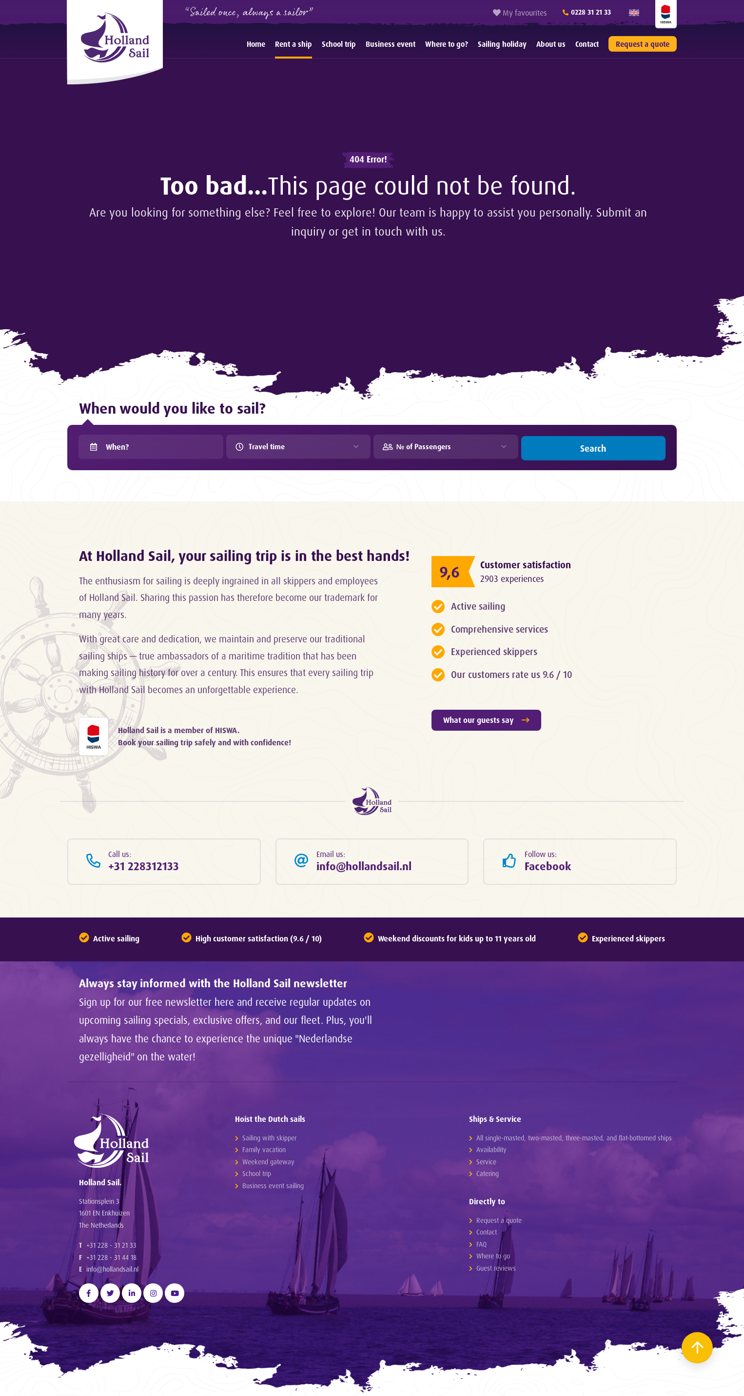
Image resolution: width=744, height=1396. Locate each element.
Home (256, 44)
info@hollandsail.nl (112, 1277)
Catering (487, 1175)
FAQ (481, 1245)
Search (593, 446)
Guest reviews (496, 1269)
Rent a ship (293, 44)
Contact (587, 44)
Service (486, 1162)
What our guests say (486, 718)
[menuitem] (256, 44)
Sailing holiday (502, 44)
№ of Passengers (422, 447)
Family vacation (264, 1151)
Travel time (266, 447)
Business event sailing (273, 1187)
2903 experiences (514, 577)
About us (551, 44)
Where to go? (446, 44)
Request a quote (642, 44)
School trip (339, 44)
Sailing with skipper (269, 1139)
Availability (491, 1151)
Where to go (493, 1257)
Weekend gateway (268, 1162)
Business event (390, 44)
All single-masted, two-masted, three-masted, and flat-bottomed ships (574, 1139)
